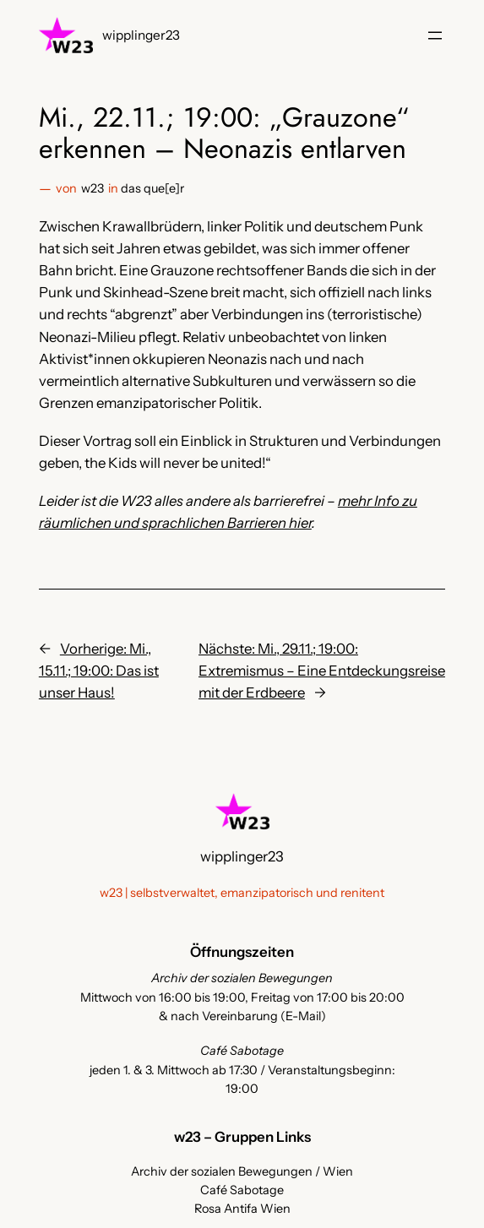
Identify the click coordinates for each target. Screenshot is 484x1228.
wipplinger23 (141, 35)
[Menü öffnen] (435, 35)
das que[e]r (152, 188)
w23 (92, 188)
